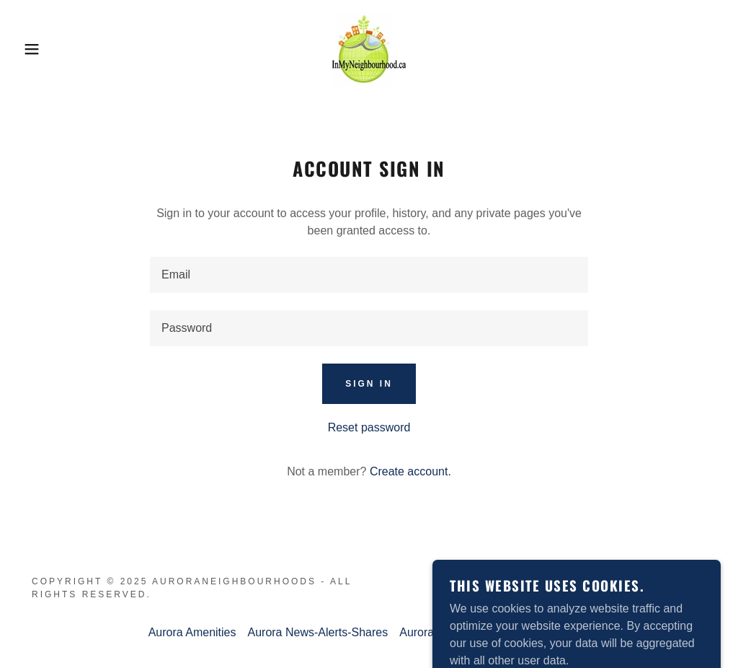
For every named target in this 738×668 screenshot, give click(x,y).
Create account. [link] (410, 471)
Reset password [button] (369, 427)
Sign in (369, 384)
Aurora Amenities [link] (192, 632)
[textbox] (369, 275)
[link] (369, 48)
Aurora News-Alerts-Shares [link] (317, 632)
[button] (36, 49)
